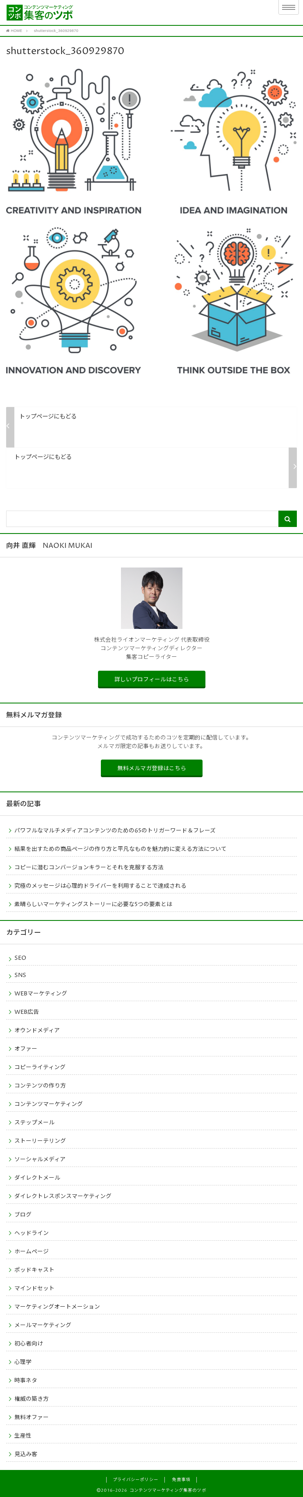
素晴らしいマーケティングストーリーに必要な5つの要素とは (93, 904)
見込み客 (25, 1454)
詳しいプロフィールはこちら (151, 679)
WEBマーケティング (40, 993)
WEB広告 (26, 1011)
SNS (20, 975)
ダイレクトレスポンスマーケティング (63, 1196)
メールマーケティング (42, 1325)
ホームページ (31, 1251)
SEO (20, 957)
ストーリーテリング (40, 1140)
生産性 (23, 1435)
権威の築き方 (31, 1398)
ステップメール (34, 1122)
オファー (25, 1048)
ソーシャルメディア (40, 1159)
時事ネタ (25, 1380)
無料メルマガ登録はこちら (151, 768)
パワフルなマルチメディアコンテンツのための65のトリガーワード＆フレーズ (115, 830)
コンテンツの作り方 (40, 1085)
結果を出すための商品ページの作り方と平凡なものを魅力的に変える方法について (120, 849)
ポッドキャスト (34, 1269)
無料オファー (31, 1417)
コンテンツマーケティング (48, 1104)
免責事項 (181, 1479)
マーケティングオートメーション (57, 1306)
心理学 (23, 1362)
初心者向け (28, 1343)
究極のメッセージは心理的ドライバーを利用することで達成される (100, 885)
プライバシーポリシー (135, 1479)
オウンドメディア (37, 1030)
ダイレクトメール (37, 1177)
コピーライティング (40, 1067)
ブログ (23, 1214)
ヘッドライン (31, 1233)
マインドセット (34, 1288)
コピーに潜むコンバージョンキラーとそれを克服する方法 (89, 867)
